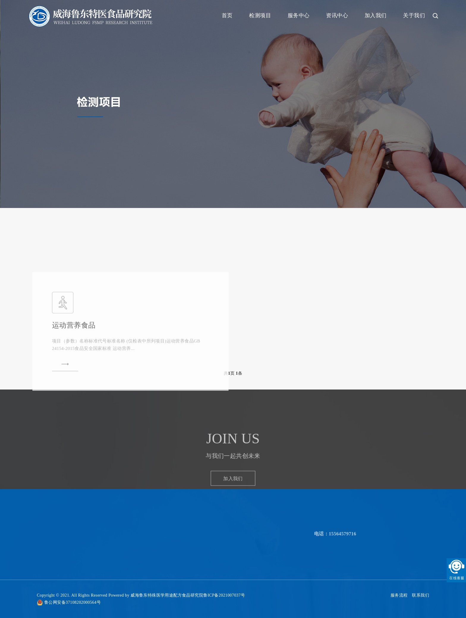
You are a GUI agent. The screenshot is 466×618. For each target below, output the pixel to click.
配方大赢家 (44, 582)
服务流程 (399, 595)
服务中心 (299, 15)
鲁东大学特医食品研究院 (82, 606)
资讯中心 (337, 15)
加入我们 (376, 15)
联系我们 (420, 595)
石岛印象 (81, 582)
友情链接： (43, 606)
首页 (227, 15)
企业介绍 (150, 582)
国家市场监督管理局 (129, 606)
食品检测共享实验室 (216, 573)
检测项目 (260, 15)
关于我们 (414, 15)
